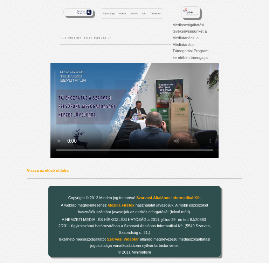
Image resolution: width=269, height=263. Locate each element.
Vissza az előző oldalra (48, 170)
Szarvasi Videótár (123, 239)
